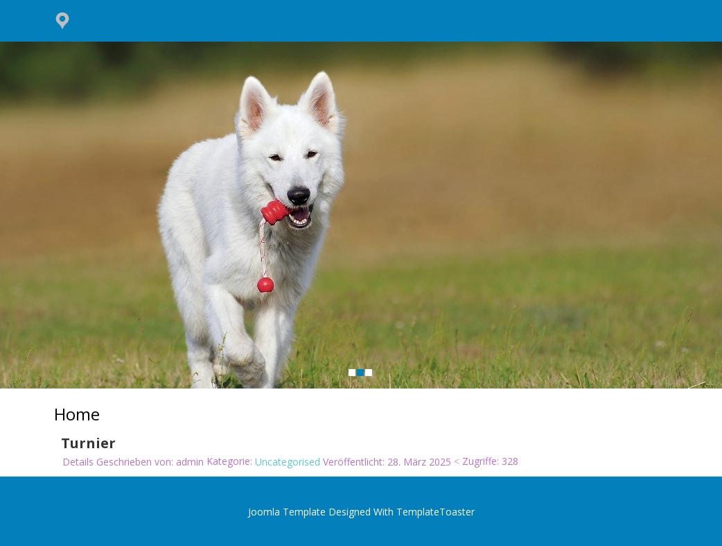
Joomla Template (287, 511)
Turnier (88, 443)
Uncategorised (287, 461)
